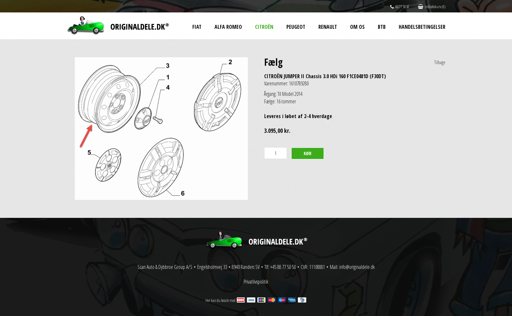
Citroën (264, 26)
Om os (357, 26)
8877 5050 (399, 6)
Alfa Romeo (228, 26)
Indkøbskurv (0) (431, 6)
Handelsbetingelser (422, 26)
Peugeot (295, 26)
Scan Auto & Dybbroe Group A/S (164, 267)
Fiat (196, 26)
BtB (382, 26)
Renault (327, 26)
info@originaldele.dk (357, 267)
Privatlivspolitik (256, 281)
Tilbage (439, 62)
